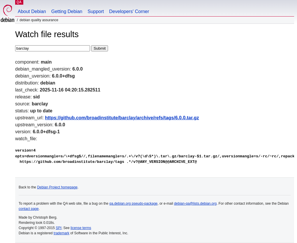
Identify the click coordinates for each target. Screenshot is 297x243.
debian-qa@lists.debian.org (195, 203)
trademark (61, 233)
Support (96, 11)
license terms (80, 228)
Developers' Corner (129, 11)
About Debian (32, 11)
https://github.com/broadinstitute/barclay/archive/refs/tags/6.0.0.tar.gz (122, 117)
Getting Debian (66, 11)
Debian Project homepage (57, 187)
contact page (29, 209)
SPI (58, 228)
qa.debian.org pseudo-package (133, 203)
